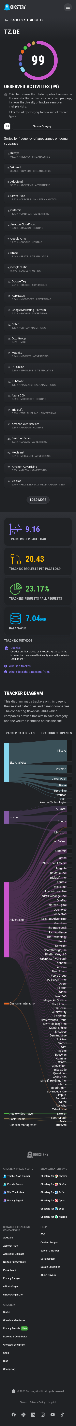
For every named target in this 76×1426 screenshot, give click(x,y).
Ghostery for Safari (53, 1192)
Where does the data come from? (27, 671)
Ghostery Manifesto (14, 1320)
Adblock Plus (10, 1245)
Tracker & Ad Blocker (16, 1176)
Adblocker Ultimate (13, 1254)
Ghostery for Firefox (53, 1184)
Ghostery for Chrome (54, 1176)
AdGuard (8, 1237)
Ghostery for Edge (52, 1208)
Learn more (18, 659)
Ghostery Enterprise (14, 1344)
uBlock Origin (10, 1286)
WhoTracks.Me (13, 1192)
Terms (23, 1402)
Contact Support (50, 1242)
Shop (6, 1352)
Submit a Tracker (50, 1250)
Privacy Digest (13, 1200)
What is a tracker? (17, 666)
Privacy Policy (37, 1402)
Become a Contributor (15, 1336)
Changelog (9, 1369)
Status (6, 1312)
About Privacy (48, 1275)
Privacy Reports (15, 1328)
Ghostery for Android (54, 1217)
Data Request (48, 1258)
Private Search (13, 1184)
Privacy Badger (11, 1278)
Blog (5, 1361)
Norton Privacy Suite (14, 1262)
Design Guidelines (50, 1267)
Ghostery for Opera (53, 1200)
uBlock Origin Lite (12, 1294)
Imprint (52, 1402)
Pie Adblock (9, 1270)
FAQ (43, 1234)
